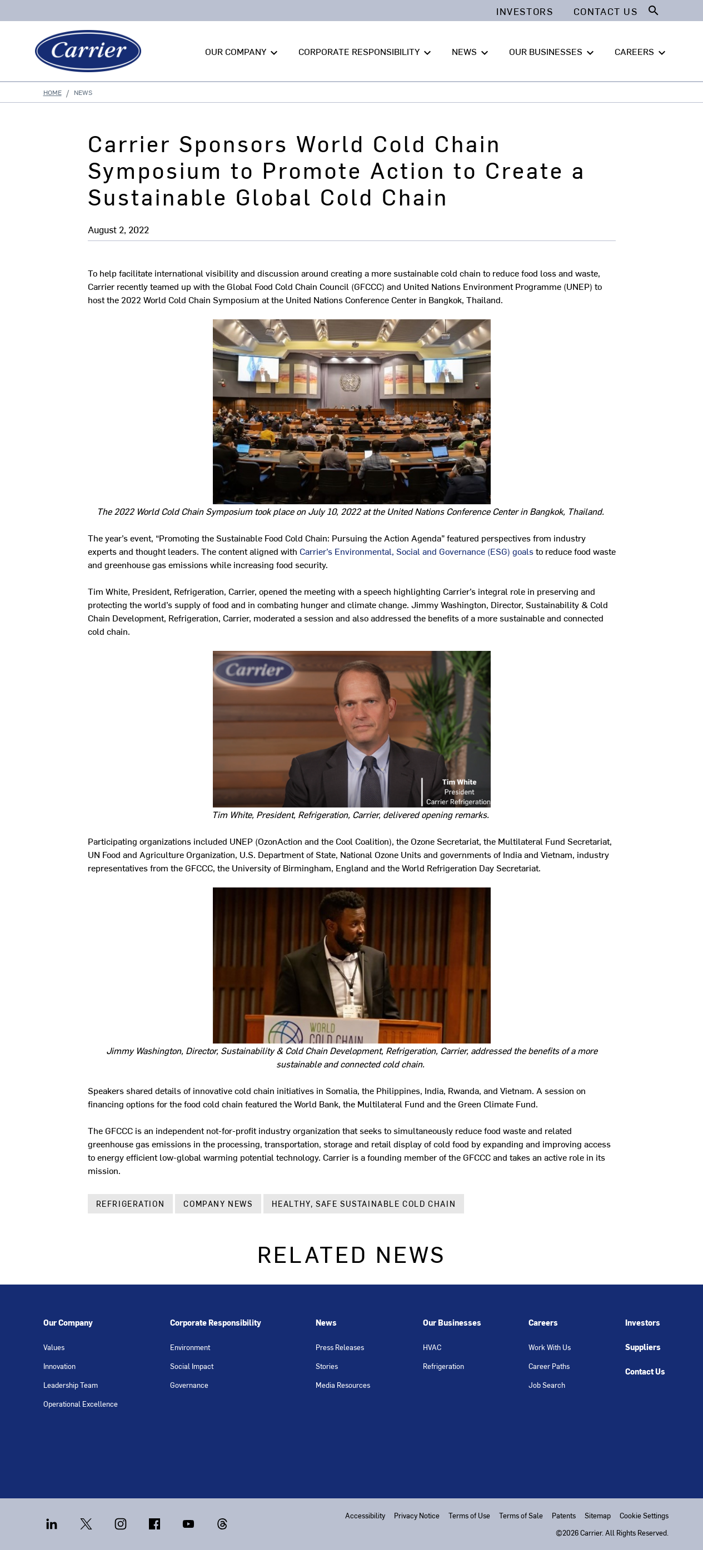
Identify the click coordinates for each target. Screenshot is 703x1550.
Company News (217, 1203)
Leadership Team (70, 1385)
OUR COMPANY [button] (243, 51)
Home (52, 92)
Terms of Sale (521, 1515)
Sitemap (598, 1515)
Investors (642, 1322)
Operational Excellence (80, 1403)
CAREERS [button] (642, 51)
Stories (327, 1366)
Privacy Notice (417, 1515)
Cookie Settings (644, 1515)
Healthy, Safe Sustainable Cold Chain (364, 1203)
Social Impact (191, 1366)
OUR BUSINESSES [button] (553, 51)
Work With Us (550, 1347)
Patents (564, 1515)
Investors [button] (524, 11)
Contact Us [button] (606, 11)
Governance (189, 1385)
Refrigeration (130, 1203)
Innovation (59, 1366)
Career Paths (549, 1366)
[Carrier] (90, 51)
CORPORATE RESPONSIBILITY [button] (366, 51)
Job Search (547, 1385)
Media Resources (343, 1385)
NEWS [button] (471, 51)
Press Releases (340, 1347)
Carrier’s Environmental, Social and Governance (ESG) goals (417, 551)
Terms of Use (469, 1515)
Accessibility (365, 1515)
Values (53, 1347)
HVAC (432, 1347)
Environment (190, 1347)
